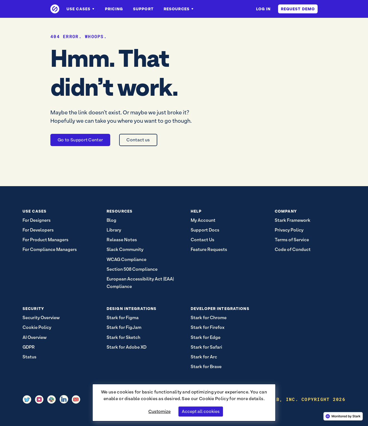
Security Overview (41, 317)
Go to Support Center (80, 139)
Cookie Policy (214, 398)
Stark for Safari (206, 347)
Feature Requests (209, 249)
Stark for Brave (206, 366)
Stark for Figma (123, 317)
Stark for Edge (205, 337)
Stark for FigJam (124, 327)
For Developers (38, 230)
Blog (111, 220)
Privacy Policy (289, 230)
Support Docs (205, 230)
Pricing (114, 8)
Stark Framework (292, 220)
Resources (179, 8)
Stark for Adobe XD (126, 347)
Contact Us (202, 239)
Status (29, 356)
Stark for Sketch (123, 337)
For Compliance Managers (50, 249)
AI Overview (34, 337)
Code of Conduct (293, 249)
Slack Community (125, 249)
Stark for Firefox (207, 327)
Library (114, 230)
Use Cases (81, 8)
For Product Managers (45, 239)
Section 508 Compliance (132, 269)
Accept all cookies (201, 411)
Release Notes (122, 239)
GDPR (29, 347)
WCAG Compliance (126, 259)
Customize (159, 411)
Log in (263, 8)
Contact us (138, 139)
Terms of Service (292, 239)
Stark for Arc (204, 356)
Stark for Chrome (209, 317)
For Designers (37, 220)
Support (143, 8)
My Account (203, 220)
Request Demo (298, 8)
